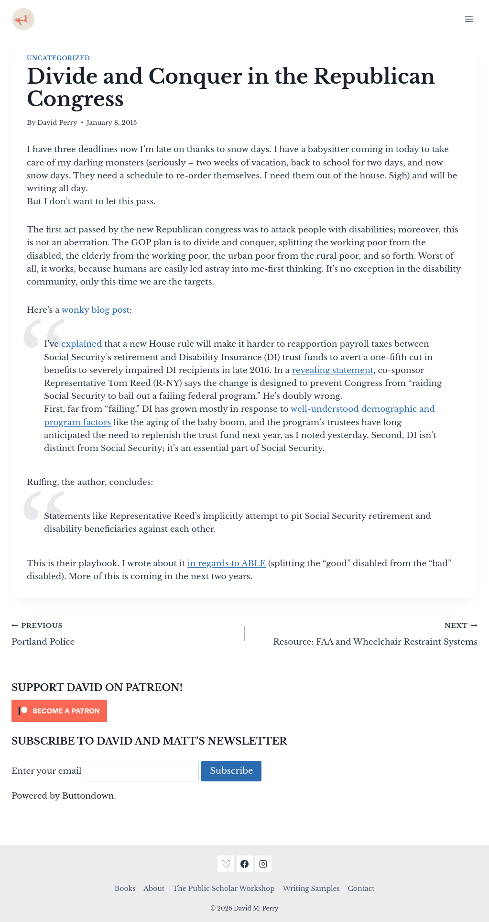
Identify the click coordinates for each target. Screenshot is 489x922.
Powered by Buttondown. (63, 796)
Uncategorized (58, 58)
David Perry (57, 123)
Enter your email (46, 771)
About (153, 888)
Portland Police (124, 633)
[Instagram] (263, 864)
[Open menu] (469, 18)
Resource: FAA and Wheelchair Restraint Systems (365, 633)
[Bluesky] (225, 864)
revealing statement (332, 370)
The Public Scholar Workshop (224, 888)
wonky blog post (96, 310)
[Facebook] (245, 864)
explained (81, 344)
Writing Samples (311, 888)
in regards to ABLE (226, 564)
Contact (361, 888)
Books (125, 888)
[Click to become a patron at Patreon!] (244, 711)
